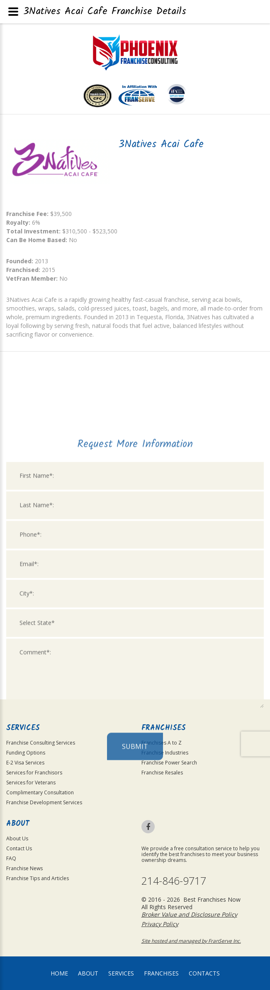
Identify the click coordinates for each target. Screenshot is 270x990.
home (59, 973)
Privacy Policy (159, 924)
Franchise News (24, 868)
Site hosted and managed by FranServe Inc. (191, 940)
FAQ (11, 858)
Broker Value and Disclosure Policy (189, 914)
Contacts (204, 973)
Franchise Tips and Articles (37, 878)
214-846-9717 (173, 881)
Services (121, 973)
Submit (135, 839)
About (88, 973)
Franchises (161, 973)
